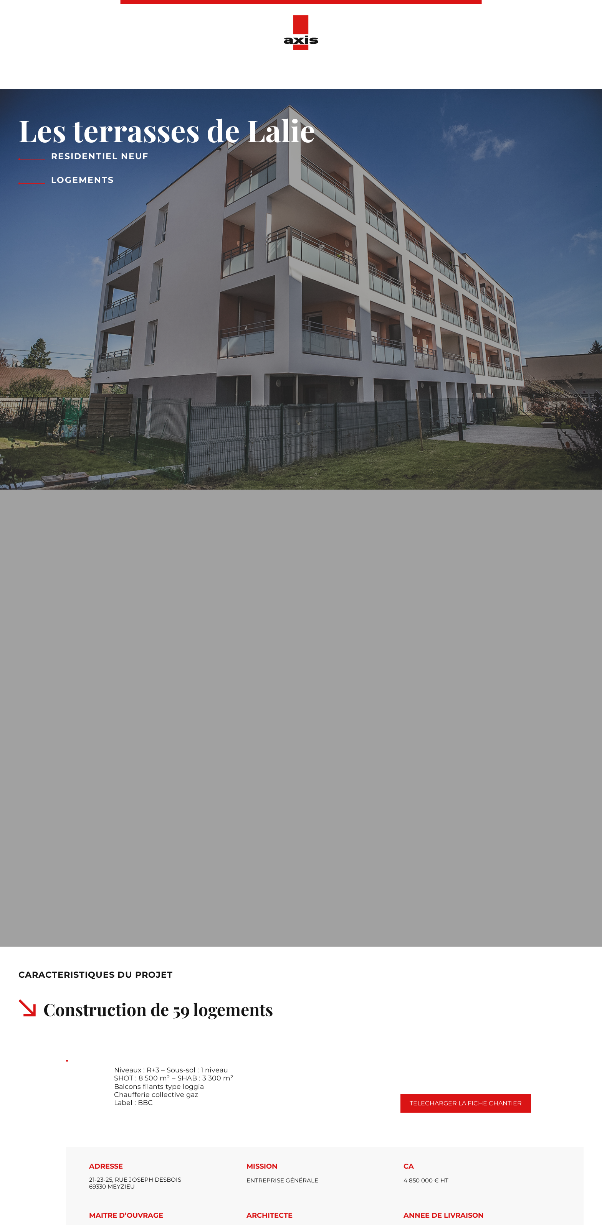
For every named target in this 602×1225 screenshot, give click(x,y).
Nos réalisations (262, 72)
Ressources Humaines (389, 72)
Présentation (198, 72)
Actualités (320, 72)
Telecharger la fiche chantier (466, 1103)
